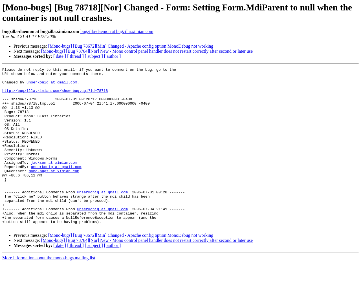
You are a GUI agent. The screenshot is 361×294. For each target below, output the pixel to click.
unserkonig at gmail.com (56, 186)
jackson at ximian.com (54, 181)
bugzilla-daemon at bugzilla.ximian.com (116, 31)
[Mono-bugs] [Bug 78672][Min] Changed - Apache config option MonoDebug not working (130, 46)
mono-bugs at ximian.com (54, 191)
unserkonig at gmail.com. (53, 85)
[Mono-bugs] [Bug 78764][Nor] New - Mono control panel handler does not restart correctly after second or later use (147, 51)
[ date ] (59, 56)
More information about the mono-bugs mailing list (48, 289)
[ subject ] (94, 56)
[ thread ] (75, 56)
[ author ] (112, 56)
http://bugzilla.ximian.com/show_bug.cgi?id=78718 (55, 95)
